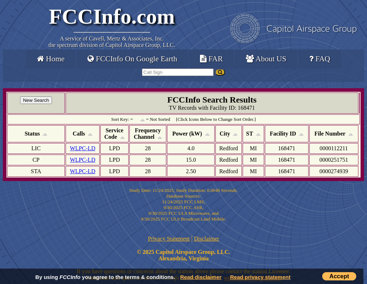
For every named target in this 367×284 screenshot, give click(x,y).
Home (51, 59)
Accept (339, 276)
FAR (211, 59)
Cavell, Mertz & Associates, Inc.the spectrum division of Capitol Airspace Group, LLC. (111, 42)
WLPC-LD (82, 148)
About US (266, 59)
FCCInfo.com (112, 16)
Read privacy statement (260, 277)
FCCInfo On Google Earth (132, 59)
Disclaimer (206, 239)
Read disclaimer (200, 277)
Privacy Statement (169, 239)
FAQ (319, 59)
